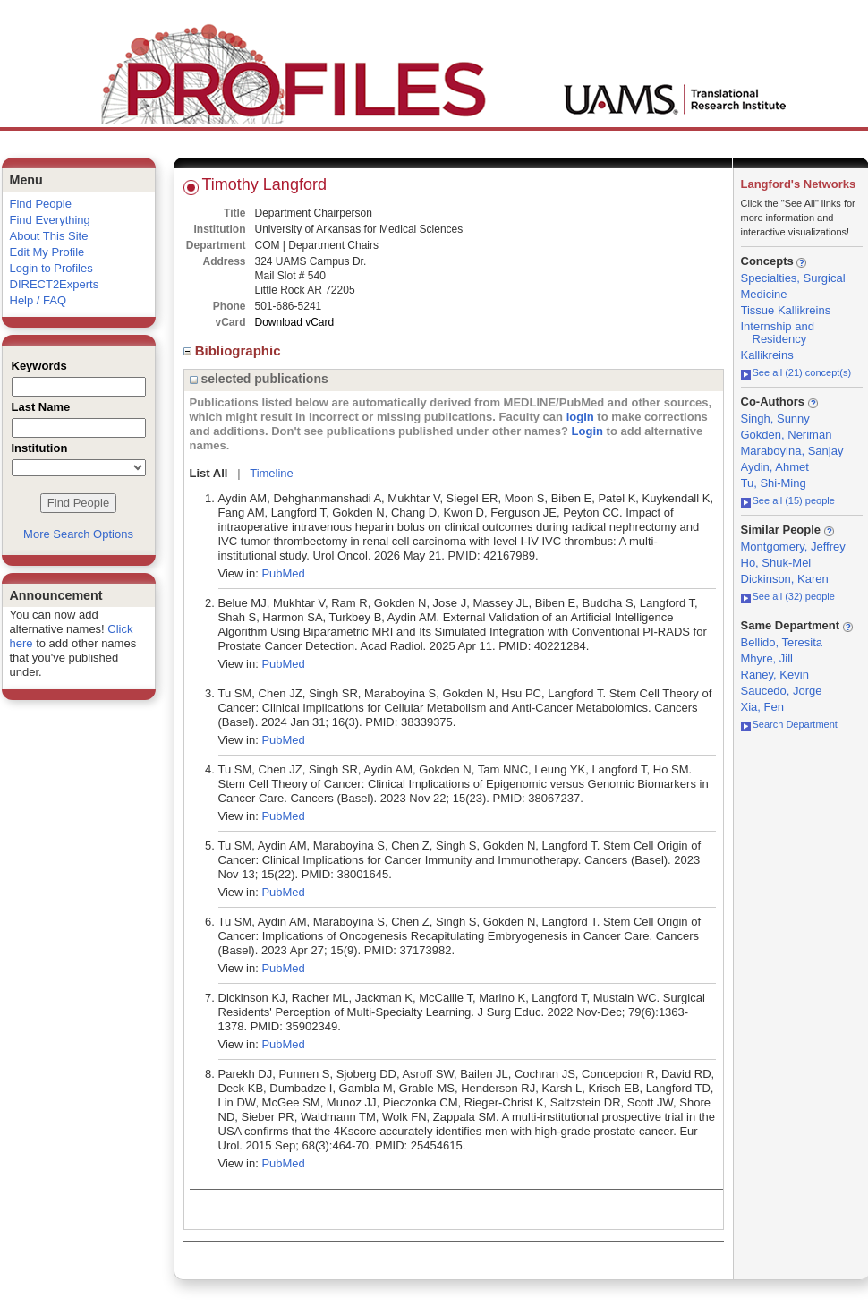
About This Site (49, 236)
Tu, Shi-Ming (773, 483)
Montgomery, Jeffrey (793, 546)
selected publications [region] (259, 379)
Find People (41, 203)
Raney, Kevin (775, 674)
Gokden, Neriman (786, 434)
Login (587, 431)
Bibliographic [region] (234, 350)
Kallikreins (767, 355)
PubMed (282, 573)
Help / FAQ (38, 300)
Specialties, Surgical (793, 278)
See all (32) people (788, 596)
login (580, 416)
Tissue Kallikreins (786, 310)
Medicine (764, 294)
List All (209, 473)
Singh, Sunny (775, 418)
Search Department (789, 724)
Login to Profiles (51, 268)
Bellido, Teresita (782, 642)
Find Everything (50, 219)
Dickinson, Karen (785, 578)
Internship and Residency (777, 333)
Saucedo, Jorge (781, 690)
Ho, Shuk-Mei (776, 562)
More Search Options (78, 534)
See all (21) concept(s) (796, 372)
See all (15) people (788, 500)
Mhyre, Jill (767, 658)
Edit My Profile (47, 252)
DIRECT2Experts (54, 284)
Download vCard (295, 322)
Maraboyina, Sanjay (792, 450)
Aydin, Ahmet (775, 467)
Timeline (272, 473)
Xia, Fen (762, 706)
